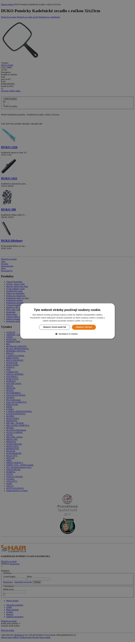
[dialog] (67, 321)
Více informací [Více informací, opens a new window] (87, 321)
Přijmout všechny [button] (84, 327)
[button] (67, 333)
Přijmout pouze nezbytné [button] (54, 327)
